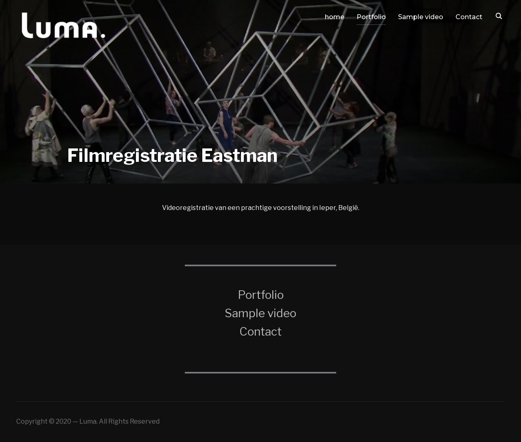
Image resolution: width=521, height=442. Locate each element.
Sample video (420, 17)
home (334, 17)
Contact (468, 17)
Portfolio (371, 17)
